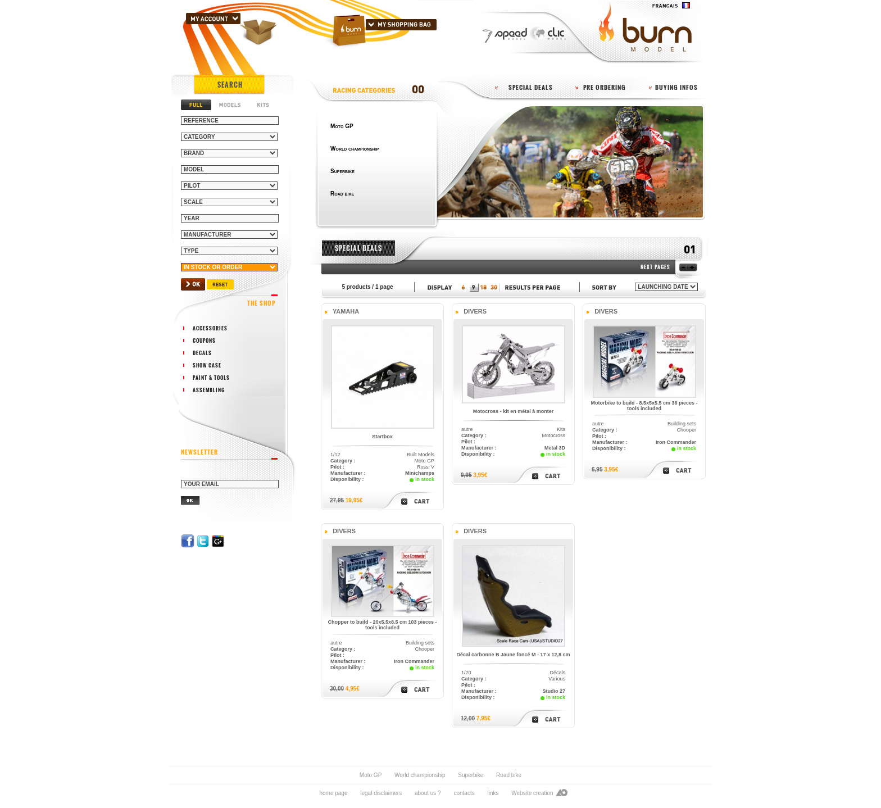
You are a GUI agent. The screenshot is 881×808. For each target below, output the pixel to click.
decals (202, 353)
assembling (209, 390)
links (492, 793)
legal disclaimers (381, 793)
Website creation (532, 793)
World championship (419, 775)
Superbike (470, 775)
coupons (204, 340)
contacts (463, 793)
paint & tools (211, 378)
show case (207, 365)
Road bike (508, 775)
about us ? (428, 793)
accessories (210, 328)
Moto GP (371, 775)
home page (333, 793)
